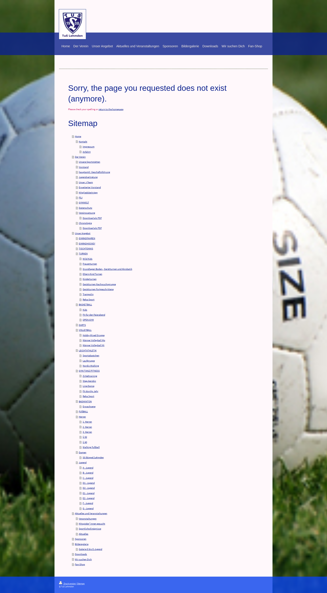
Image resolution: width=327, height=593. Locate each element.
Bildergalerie (81, 544)
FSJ (80, 197)
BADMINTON (85, 401)
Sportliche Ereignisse (90, 528)
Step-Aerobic (89, 381)
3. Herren (87, 431)
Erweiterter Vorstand (90, 187)
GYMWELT (84, 202)
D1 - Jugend (89, 482)
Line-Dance (88, 386)
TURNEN (83, 253)
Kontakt (83, 141)
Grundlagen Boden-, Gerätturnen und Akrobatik (107, 269)
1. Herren (87, 421)
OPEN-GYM (88, 319)
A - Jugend (88, 467)
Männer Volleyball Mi (93, 345)
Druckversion (67, 583)
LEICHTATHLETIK (88, 350)
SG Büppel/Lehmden (93, 457)
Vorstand (84, 167)
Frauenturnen (90, 263)
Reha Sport (88, 396)
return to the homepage (111, 109)
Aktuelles (83, 533)
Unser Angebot (82, 233)
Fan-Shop (80, 564)
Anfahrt (87, 151)
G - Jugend (88, 508)
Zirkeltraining (90, 376)
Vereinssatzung (87, 212)
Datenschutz (85, 207)
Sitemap (81, 583)
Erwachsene (89, 406)
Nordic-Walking (91, 365)
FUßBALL (83, 411)
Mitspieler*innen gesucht (92, 523)
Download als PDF (92, 218)
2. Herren (87, 426)
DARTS (82, 325)
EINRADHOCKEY (87, 243)
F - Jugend (88, 503)
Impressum (88, 146)
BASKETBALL (85, 304)
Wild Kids (87, 258)
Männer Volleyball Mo (94, 340)
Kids (85, 309)
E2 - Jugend (88, 498)
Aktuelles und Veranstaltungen (91, 513)
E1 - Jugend (88, 493)
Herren (82, 416)
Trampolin (88, 294)
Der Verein (80, 156)
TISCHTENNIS (86, 248)
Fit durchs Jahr (90, 391)
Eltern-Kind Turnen (92, 274)
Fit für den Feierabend (94, 314)
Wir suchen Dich (83, 559)
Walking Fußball (91, 447)
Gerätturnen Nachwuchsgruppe (99, 284)
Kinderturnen (90, 279)
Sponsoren (80, 538)
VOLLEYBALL (85, 330)
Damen (82, 452)
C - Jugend (88, 477)
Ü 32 (85, 436)
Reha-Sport (88, 299)
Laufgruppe (89, 360)
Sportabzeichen (91, 355)
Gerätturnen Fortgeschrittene (98, 289)
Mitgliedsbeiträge (88, 192)
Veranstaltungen (88, 518)
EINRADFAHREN (87, 238)
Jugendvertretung (88, 177)
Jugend (83, 462)
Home (78, 136)
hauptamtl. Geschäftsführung (94, 172)
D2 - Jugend (89, 487)
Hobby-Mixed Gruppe (93, 335)
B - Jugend (88, 472)
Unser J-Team (86, 182)
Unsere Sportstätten (89, 161)
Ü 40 (85, 442)
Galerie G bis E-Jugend (90, 549)
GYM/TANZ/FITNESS (89, 370)
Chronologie (85, 223)
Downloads (81, 554)
